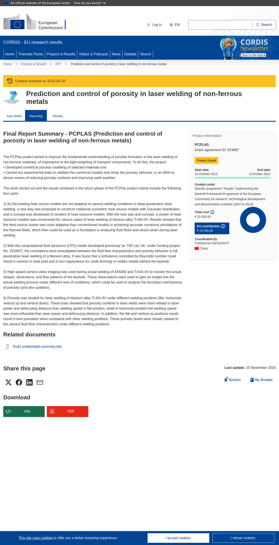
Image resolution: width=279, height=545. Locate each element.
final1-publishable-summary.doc (37, 346)
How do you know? (90, 3)
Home (10, 54)
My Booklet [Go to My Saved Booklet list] (261, 380)
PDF (71, 411)
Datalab (130, 54)
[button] (174, 25)
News (116, 54)
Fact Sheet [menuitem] (14, 116)
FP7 (58, 64)
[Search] (264, 25)
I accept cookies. (178, 538)
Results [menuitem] (58, 116)
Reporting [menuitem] (36, 116)
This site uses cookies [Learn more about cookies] (36, 538)
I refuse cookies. (243, 538)
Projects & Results (61, 54)
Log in (154, 25)
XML (27, 411)
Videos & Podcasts (93, 54)
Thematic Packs (30, 54)
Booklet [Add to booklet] (233, 379)
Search (145, 54)
